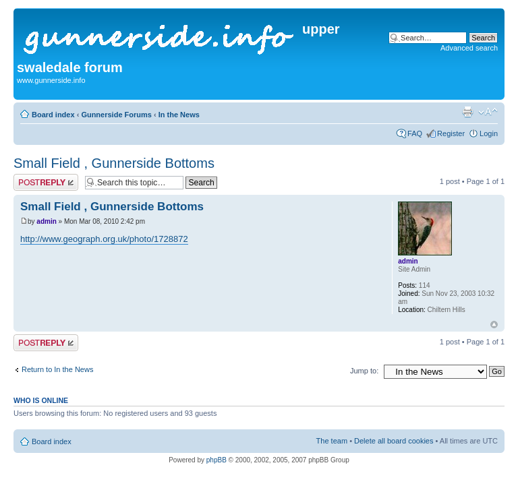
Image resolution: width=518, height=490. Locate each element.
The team (331, 441)
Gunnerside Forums (116, 115)
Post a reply (45, 182)
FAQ (414, 133)
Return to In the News (57, 369)
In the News (179, 115)
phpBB (216, 460)
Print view (467, 112)
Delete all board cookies (393, 441)
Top (494, 324)
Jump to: (364, 371)
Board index (53, 115)
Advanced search (469, 48)
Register (451, 133)
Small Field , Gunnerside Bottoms (113, 163)
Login (489, 133)
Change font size (488, 112)
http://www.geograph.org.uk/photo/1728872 (104, 239)
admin (46, 221)
